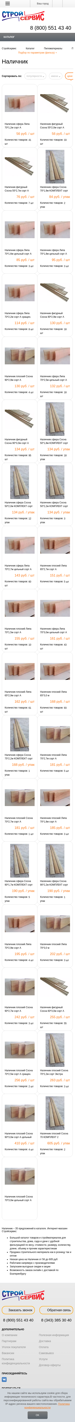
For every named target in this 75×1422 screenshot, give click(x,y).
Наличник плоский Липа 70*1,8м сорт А (53, 820)
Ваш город (41, 3)
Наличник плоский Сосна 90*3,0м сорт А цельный (19, 1135)
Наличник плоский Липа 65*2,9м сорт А (18, 693)
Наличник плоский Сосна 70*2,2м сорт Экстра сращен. (54, 1072)
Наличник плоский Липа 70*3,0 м (53, 946)
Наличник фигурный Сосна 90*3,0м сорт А (17, 441)
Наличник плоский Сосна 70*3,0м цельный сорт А (19, 1198)
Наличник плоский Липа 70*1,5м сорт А (18, 630)
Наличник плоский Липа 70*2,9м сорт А (18, 946)
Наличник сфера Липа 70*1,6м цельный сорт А (18, 252)
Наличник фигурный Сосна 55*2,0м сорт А (52, 126)
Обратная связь (56, 1310)
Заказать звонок (18, 1310)
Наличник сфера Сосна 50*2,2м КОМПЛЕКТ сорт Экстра (54, 504)
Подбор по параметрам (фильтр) (37, 52)
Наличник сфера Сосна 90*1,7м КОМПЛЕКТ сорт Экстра (19, 883)
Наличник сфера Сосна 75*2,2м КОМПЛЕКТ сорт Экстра (19, 757)
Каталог (9, 37)
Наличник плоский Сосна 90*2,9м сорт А (19, 378)
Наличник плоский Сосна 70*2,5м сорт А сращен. (19, 1072)
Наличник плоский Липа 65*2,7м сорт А (53, 567)
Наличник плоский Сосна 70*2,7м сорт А (19, 820)
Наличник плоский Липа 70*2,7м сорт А (53, 757)
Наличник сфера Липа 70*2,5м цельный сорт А (53, 378)
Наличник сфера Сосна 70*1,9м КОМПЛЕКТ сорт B (54, 189)
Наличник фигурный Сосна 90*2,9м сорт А (52, 315)
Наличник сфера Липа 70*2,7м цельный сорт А (18, 567)
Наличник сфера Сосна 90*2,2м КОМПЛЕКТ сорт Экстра (54, 883)
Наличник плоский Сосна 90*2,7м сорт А (19, 1009)
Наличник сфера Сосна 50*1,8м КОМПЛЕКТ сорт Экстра (54, 441)
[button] (7, 3)
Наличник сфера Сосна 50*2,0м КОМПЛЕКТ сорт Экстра (19, 504)
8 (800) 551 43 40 (18, 1320)
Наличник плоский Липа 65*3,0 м (53, 693)
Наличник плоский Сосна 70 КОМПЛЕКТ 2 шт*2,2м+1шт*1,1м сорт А (54, 1135)
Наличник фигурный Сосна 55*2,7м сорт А (17, 189)
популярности (35, 76)
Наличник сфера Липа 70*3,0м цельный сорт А (53, 630)
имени (55, 76)
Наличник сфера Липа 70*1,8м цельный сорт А (53, 252)
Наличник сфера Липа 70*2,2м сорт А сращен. (18, 315)
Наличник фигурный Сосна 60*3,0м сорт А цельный (52, 1009)
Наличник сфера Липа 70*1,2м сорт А (17, 126)
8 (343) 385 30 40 (56, 1320)
